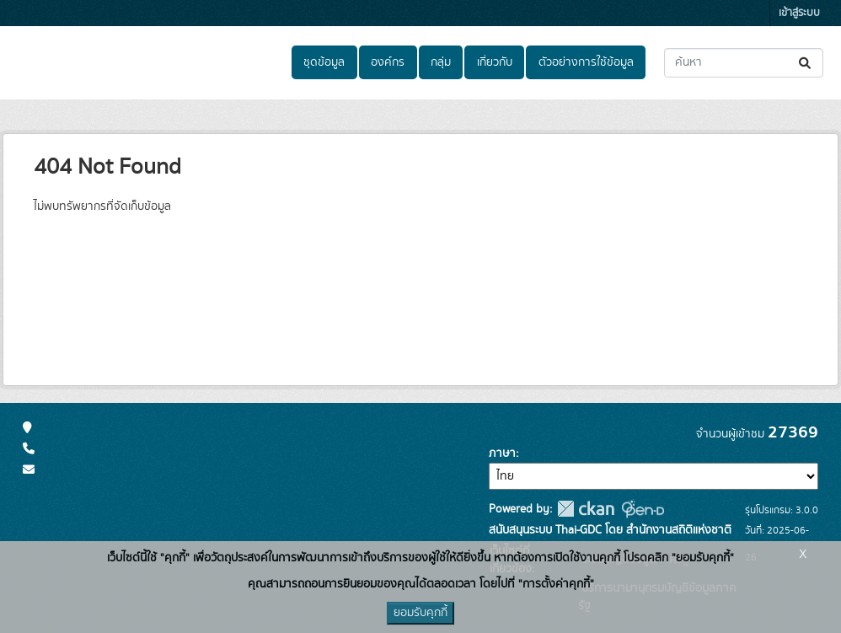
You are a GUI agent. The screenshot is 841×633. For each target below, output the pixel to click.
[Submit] (806, 63)
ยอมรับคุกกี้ (420, 612)
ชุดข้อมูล (324, 62)
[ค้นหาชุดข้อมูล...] (743, 63)
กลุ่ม (441, 62)
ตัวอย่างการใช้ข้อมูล (586, 62)
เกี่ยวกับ (494, 62)
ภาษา (502, 453)
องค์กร (387, 62)
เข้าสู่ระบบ (799, 13)
